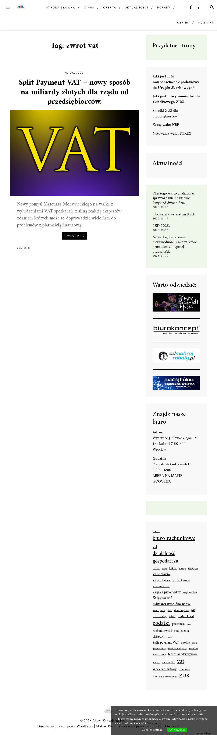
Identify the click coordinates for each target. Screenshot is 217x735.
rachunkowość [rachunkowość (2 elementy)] (162, 631)
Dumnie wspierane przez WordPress (65, 726)
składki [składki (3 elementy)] (159, 637)
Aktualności (136, 7)
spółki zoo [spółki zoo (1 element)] (193, 649)
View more (154, 723)
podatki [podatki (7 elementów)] (161, 623)
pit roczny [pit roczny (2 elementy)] (160, 616)
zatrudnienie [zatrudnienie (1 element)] (184, 669)
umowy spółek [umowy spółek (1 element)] (168, 662)
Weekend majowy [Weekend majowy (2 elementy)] (165, 669)
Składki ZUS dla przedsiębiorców (165, 114)
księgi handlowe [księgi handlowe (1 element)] (190, 592)
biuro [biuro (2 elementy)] (156, 531)
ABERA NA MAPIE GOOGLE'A (167, 479)
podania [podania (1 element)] (172, 616)
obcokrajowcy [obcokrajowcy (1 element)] (159, 610)
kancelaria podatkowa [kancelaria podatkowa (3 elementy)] (171, 580)
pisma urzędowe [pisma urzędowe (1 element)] (181, 610)
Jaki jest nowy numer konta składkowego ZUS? (176, 99)
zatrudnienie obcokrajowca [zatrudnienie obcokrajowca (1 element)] (165, 677)
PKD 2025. (161, 226)
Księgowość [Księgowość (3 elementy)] (162, 598)
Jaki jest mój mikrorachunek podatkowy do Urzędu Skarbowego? (176, 82)
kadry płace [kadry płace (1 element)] (193, 569)
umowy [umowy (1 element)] (156, 662)
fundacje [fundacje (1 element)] (182, 569)
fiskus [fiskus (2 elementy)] (173, 568)
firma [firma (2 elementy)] (156, 568)
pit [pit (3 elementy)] (193, 610)
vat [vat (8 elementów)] (180, 661)
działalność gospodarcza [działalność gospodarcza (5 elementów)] (165, 557)
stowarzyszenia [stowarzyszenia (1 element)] (159, 654)
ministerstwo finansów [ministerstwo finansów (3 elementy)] (172, 604)
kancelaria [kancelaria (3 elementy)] (161, 574)
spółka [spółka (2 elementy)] (185, 642)
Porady (163, 7)
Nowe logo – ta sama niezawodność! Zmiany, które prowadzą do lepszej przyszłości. (175, 244)
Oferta (109, 7)
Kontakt (206, 22)
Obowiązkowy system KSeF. (176, 214)
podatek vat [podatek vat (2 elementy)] (186, 616)
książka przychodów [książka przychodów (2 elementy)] (167, 592)
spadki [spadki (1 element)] (169, 637)
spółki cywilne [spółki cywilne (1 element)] (159, 649)
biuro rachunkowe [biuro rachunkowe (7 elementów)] (174, 538)
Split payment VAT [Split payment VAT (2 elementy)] (166, 642)
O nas (89, 7)
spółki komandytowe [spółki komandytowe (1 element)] (177, 649)
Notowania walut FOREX (172, 133)
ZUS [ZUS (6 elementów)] (184, 676)
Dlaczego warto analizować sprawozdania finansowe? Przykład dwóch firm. (174, 198)
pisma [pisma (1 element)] (169, 610)
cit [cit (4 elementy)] (155, 546)
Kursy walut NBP (166, 125)
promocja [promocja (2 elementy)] (178, 624)
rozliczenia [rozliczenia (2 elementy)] (181, 631)
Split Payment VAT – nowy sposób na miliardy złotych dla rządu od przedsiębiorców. (74, 92)
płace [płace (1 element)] (189, 624)
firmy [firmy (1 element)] (164, 569)
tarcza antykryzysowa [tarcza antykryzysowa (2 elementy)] (183, 654)
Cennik (183, 22)
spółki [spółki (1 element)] (195, 643)
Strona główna (60, 7)
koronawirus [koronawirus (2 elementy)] (161, 586)
